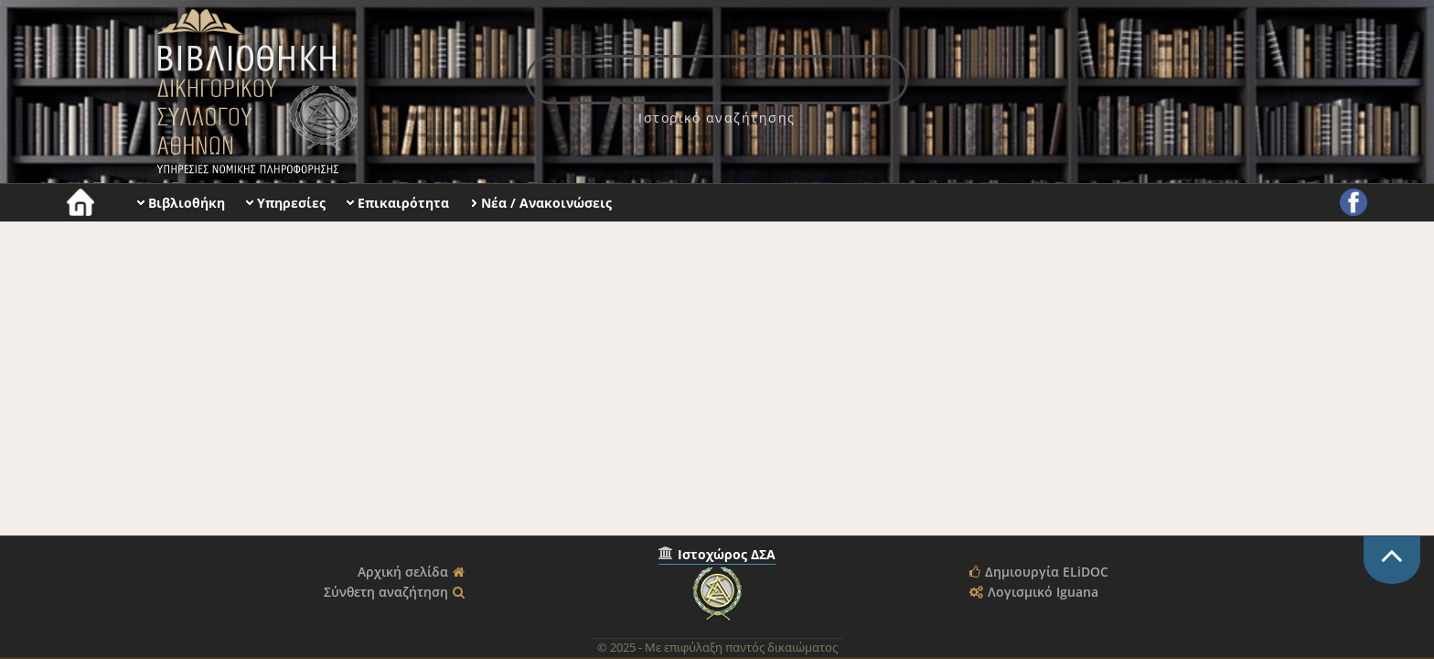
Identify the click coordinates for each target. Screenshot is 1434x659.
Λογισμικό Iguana (1043, 591)
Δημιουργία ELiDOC (1046, 571)
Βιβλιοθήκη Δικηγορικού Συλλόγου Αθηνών (253, 91)
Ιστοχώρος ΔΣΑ (727, 554)
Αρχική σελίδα (403, 571)
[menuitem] (717, 117)
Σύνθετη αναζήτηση (386, 591)
